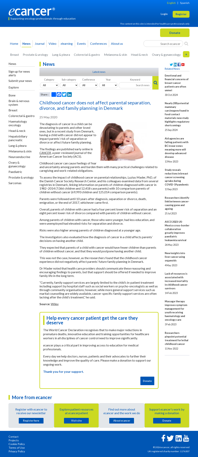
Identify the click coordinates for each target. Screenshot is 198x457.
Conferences (98, 43)
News (26, 43)
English (171, 2)
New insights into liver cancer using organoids (175, 257)
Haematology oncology (18, 123)
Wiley (55, 304)
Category (49, 79)
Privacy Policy (17, 451)
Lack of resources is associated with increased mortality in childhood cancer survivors (176, 281)
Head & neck (139, 54)
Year (108, 79)
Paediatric (15, 172)
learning (67, 43)
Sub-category (69, 79)
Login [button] (164, 13)
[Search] (186, 43)
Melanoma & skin (115, 54)
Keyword (135, 79)
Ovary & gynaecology (166, 54)
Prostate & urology (35, 54)
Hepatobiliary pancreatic (18, 138)
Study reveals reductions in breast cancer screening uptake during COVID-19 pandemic (177, 177)
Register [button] (181, 14)
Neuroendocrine (19, 157)
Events (81, 43)
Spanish (184, 2)
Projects (14, 440)
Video (52, 43)
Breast (14, 54)
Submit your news (20, 80)
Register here (31, 420)
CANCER (45, 153)
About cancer (121, 420)
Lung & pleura (61, 54)
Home (14, 43)
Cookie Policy (17, 444)
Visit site (76, 420)
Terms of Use (17, 447)
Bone (12, 95)
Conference (88, 79)
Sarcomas (15, 183)
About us (117, 43)
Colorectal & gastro (87, 54)
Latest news (99, 71)
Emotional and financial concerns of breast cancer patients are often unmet (177, 83)
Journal (39, 43)
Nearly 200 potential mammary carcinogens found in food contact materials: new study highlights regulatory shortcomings (177, 114)
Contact (14, 436)
